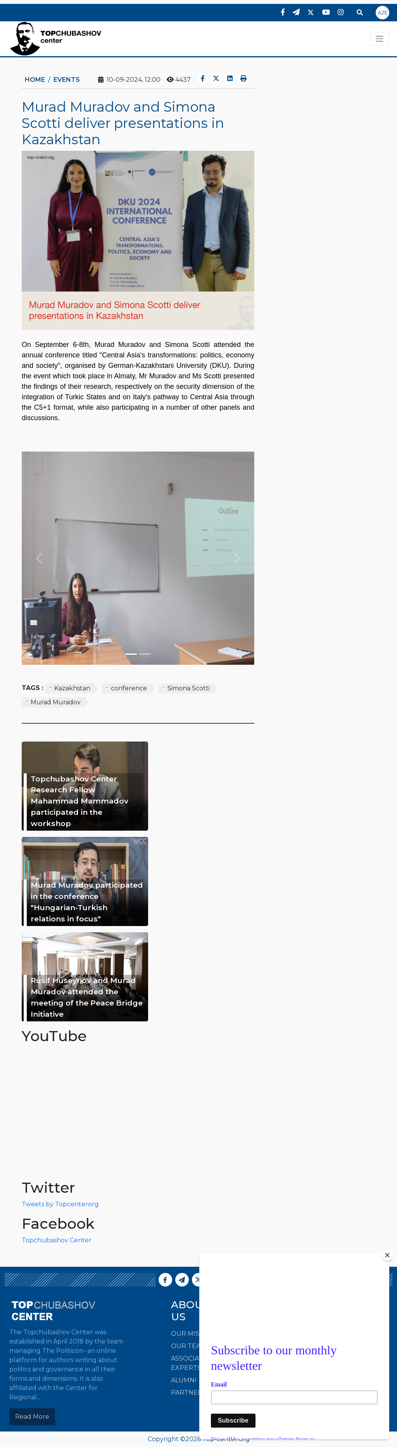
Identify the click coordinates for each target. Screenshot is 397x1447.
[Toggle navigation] (379, 38)
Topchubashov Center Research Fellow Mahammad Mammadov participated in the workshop (79, 801)
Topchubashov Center (56, 1240)
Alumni (184, 1380)
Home (35, 79)
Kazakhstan (72, 688)
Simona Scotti (188, 688)
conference (129, 688)
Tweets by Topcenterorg (60, 1204)
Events (67, 79)
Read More (32, 1416)
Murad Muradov (56, 702)
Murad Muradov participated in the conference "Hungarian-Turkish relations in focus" (87, 901)
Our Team (188, 1346)
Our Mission (193, 1333)
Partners (188, 1392)
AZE (383, 12)
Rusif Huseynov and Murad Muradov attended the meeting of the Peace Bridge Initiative (87, 997)
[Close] (387, 1255)
